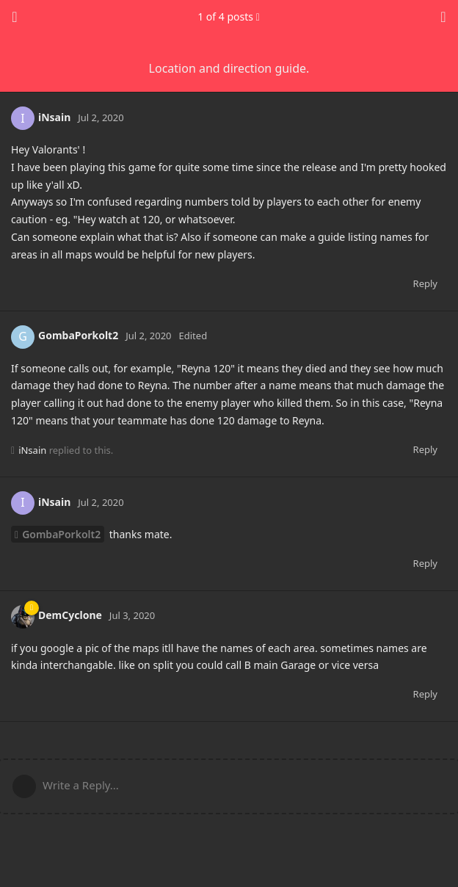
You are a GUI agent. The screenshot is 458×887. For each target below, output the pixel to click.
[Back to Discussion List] (14, 17)
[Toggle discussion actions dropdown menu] (443, 17)
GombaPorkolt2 (61, 534)
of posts (229, 16)
